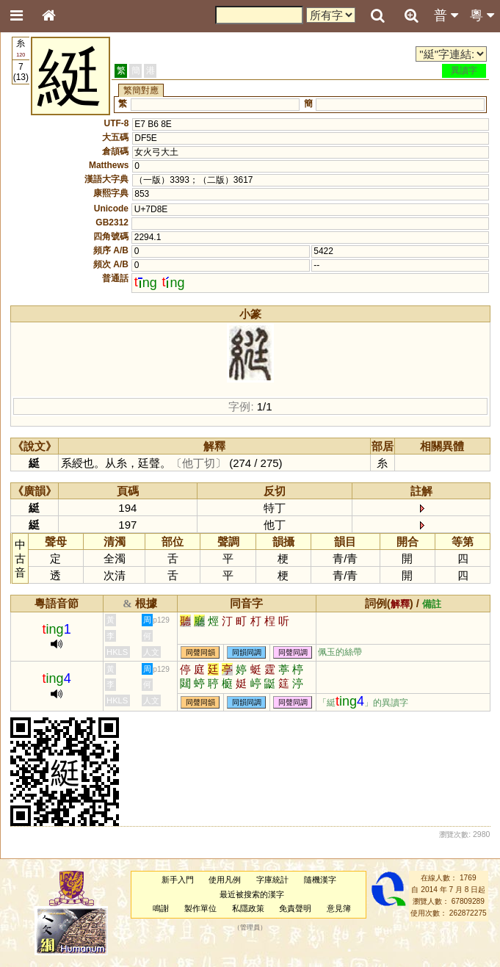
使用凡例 (225, 879)
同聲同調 (293, 652)
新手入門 (178, 879)
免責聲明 (295, 908)
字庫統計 (272, 879)
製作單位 (200, 908)
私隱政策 (248, 908)
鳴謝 (161, 908)
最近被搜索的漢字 (252, 894)
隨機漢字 (320, 879)
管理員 (250, 928)
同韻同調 (246, 652)
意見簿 (339, 908)
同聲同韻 (200, 652)
